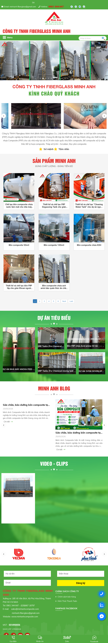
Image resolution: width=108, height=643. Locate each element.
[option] (27, 116)
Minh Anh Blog (54, 389)
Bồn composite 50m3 (19, 245)
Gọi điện (13, 641)
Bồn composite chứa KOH (89, 245)
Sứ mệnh (48, 149)
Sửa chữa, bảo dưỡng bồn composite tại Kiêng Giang (27, 404)
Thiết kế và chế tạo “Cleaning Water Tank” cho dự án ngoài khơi (89, 205)
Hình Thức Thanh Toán (67, 601)
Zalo (67, 641)
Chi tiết (8, 421)
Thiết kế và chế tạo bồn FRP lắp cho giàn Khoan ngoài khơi (19, 286)
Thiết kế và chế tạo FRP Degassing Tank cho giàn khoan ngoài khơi (54, 205)
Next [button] (104, 116)
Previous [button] (3, 116)
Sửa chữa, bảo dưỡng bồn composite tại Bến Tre (80, 432)
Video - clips (54, 464)
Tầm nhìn (63, 149)
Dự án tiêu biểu (54, 318)
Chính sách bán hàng (67, 597)
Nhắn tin (40, 641)
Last (71, 301)
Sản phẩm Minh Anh (54, 163)
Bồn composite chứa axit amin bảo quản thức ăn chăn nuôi (54, 286)
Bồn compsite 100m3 (54, 245)
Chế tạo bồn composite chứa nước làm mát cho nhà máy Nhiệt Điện (19, 205)
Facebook (94, 641)
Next (64, 301)
